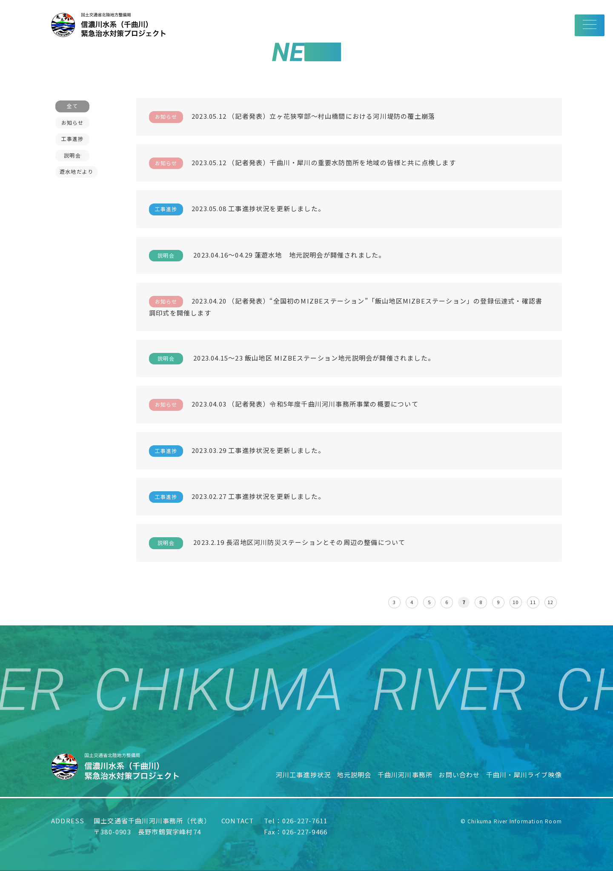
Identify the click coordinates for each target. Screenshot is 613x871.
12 (550, 602)
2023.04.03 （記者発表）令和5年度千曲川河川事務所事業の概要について (283, 404)
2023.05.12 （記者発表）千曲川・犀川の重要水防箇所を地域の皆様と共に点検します (302, 163)
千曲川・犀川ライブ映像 (524, 774)
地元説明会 (354, 774)
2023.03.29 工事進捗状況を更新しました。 (237, 451)
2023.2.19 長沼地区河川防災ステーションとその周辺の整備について (277, 543)
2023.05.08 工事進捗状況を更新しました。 (237, 209)
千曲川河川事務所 (405, 774)
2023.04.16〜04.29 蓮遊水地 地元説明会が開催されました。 (267, 255)
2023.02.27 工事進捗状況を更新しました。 (237, 497)
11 (533, 602)
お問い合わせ (459, 774)
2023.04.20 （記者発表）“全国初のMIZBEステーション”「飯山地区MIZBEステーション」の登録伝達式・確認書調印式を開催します (345, 306)
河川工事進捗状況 (303, 774)
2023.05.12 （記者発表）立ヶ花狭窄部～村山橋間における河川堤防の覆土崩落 (292, 117)
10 (515, 602)
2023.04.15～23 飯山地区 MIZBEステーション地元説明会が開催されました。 (292, 358)
